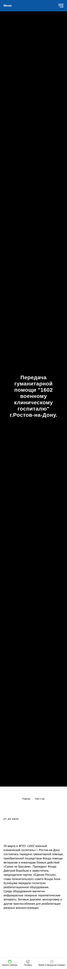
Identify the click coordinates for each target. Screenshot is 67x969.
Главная (26, 799)
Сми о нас (40, 799)
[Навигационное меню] (60, 5)
